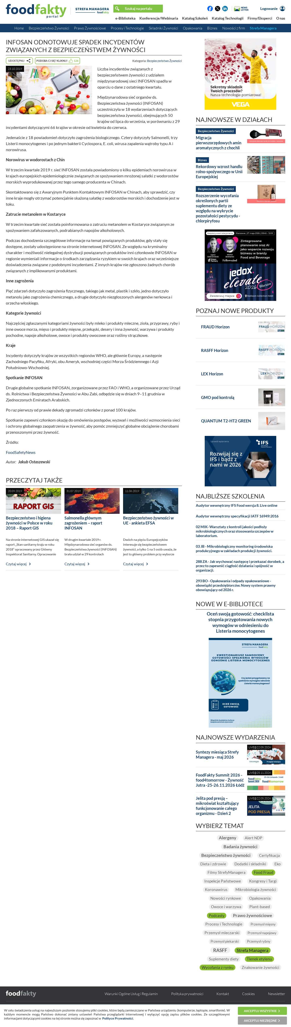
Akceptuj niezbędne (260, 1020)
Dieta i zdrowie (255, 863)
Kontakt (222, 1003)
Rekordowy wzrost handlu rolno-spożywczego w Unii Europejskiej (219, 171)
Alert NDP (254, 837)
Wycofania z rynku (217, 976)
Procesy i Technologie (127, 28)
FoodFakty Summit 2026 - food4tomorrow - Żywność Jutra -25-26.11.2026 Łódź (220, 780)
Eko (260, 872)
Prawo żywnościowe (252, 924)
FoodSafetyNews (21, 452)
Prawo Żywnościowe (90, 28)
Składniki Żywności (163, 28)
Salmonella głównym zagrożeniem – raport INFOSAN (83, 522)
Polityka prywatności (187, 1003)
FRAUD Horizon (215, 326)
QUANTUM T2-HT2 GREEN (226, 420)
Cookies (248, 1003)
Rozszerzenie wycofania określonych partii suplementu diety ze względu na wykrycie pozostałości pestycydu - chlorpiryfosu (218, 208)
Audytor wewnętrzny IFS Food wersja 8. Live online (236, 505)
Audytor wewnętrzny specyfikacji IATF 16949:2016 (237, 516)
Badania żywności (240, 846)
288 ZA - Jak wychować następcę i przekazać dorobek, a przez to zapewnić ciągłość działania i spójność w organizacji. (240, 566)
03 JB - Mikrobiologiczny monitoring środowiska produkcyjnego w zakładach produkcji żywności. (234, 548)
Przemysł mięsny (263, 933)
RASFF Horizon (214, 350)
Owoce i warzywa (226, 915)
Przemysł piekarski (224, 950)
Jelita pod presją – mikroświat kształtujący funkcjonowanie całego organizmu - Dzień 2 (217, 806)
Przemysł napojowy (262, 942)
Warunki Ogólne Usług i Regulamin (131, 1003)
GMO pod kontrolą (217, 397)
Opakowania (192, 28)
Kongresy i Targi (263, 889)
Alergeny (227, 837)
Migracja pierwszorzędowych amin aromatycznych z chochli (218, 142)
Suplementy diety (223, 968)
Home (19, 28)
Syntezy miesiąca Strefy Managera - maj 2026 (217, 754)
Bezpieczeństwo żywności (240, 855)
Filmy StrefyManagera (226, 880)
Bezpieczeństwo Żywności (49, 28)
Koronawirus (215, 898)
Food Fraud (264, 880)
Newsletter (276, 1003)
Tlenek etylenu (259, 968)
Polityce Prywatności (117, 1018)
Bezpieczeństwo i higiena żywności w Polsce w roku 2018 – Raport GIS (29, 522)
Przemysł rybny (259, 950)
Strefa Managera (263, 28)
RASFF (219, 959)
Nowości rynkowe (225, 907)
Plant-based (260, 915)
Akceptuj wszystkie (260, 1011)
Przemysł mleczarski (220, 941)
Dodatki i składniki (233, 872)
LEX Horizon (212, 373)
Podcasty (216, 924)
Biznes (212, 28)
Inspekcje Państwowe (222, 889)
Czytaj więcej (16, 564)
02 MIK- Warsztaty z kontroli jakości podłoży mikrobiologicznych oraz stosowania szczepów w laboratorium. (234, 531)
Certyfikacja (223, 863)
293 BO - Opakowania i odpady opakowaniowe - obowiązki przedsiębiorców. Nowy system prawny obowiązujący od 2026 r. (236, 585)
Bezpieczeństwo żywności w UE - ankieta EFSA (148, 520)
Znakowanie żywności (261, 976)
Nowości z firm (233, 28)
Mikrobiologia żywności (256, 898)
